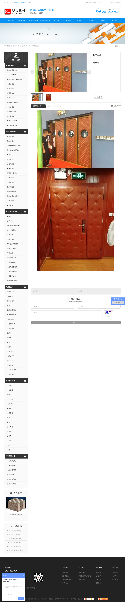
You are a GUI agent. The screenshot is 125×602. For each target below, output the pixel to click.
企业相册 (115, 579)
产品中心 (56, 20)
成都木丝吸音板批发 (16, 515)
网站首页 (10, 20)
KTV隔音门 (35, 46)
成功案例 (68, 20)
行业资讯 (98, 572)
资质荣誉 (80, 20)
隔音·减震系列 (33, 20)
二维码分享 (117, 106)
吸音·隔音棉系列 (45, 20)
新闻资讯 (91, 20)
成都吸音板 (82, 579)
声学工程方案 (10, 456)
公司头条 (98, 576)
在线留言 (98, 97)
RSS (96, 2)
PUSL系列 (27, 46)
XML (100, 2)
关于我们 (103, 20)
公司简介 (115, 576)
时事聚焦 (98, 583)
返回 (117, 46)
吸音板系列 (21, 20)
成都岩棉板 (82, 572)
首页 (14, 46)
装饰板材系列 (10, 381)
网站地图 (89, 2)
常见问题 (98, 579)
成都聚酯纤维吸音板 (85, 576)
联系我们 (115, 20)
